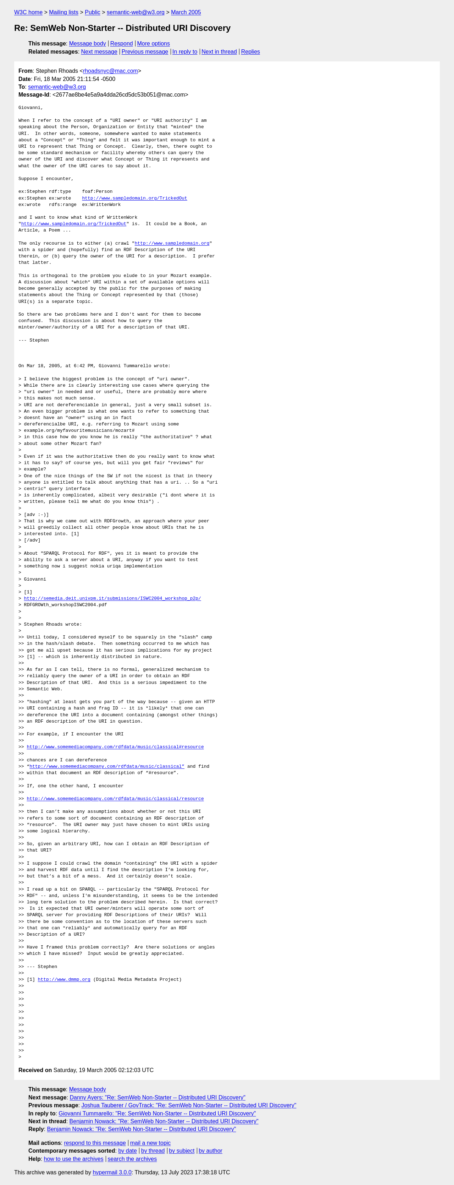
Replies (250, 52)
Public (92, 12)
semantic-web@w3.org (136, 12)
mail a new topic (150, 1143)
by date (127, 1151)
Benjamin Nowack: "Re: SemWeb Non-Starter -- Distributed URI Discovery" (164, 1121)
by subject (181, 1151)
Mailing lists (63, 12)
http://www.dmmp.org (64, 980)
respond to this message (95, 1143)
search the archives (132, 1159)
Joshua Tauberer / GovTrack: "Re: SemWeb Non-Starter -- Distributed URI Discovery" (188, 1105)
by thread (153, 1151)
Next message (99, 52)
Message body (87, 43)
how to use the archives (74, 1159)
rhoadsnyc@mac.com (110, 71)
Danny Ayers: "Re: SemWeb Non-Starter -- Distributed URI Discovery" (157, 1097)
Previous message (145, 52)
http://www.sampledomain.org (172, 243)
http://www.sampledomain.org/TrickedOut (134, 198)
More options (153, 43)
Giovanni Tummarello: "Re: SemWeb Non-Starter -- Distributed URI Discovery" (157, 1113)
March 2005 (186, 12)
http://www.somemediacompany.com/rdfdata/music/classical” (106, 766)
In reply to (184, 52)
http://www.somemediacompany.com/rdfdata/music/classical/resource (115, 799)
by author (210, 1151)
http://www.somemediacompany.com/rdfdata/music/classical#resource (115, 747)
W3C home (28, 12)
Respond (121, 43)
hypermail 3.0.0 (112, 1172)
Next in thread (219, 52)
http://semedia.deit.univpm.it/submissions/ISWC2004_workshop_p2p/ (112, 599)
